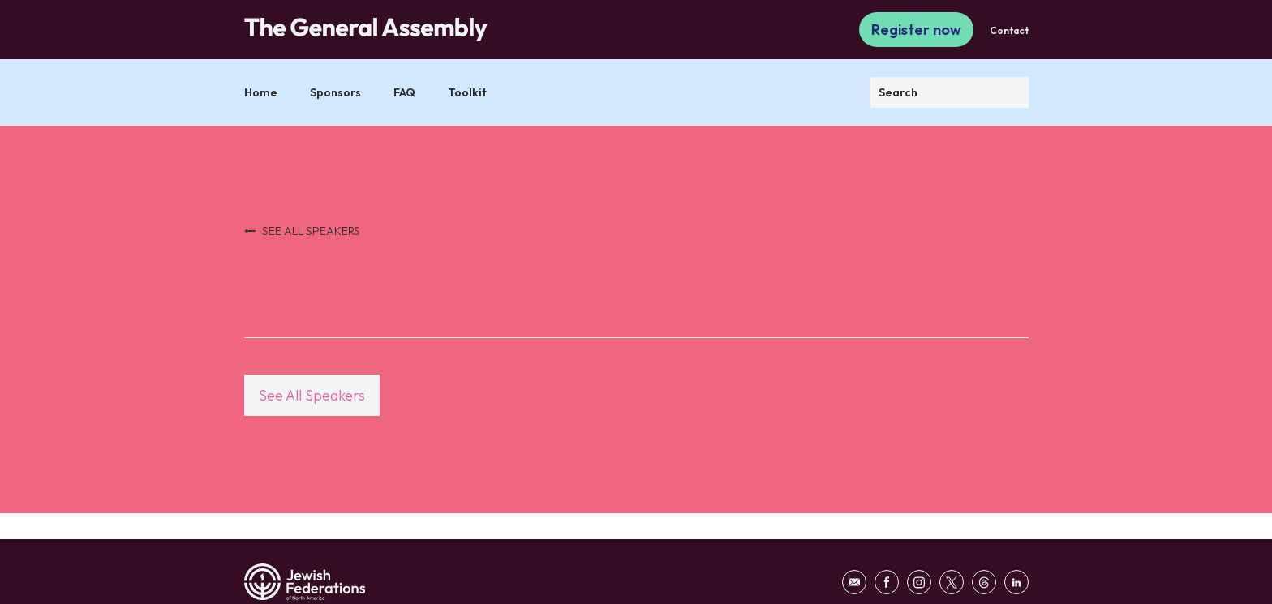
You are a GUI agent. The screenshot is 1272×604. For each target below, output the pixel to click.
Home (260, 92)
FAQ (404, 92)
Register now (916, 29)
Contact (1009, 30)
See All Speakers (312, 395)
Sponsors (335, 92)
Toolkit (467, 92)
